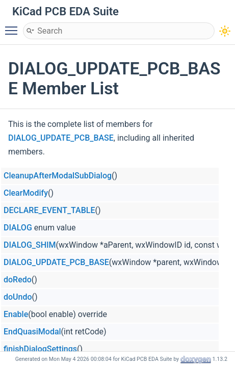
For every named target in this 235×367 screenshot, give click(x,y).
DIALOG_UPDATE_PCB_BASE (61, 138)
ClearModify (26, 193)
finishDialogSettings (40, 349)
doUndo (18, 297)
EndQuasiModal (32, 331)
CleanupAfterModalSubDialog (58, 175)
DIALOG (18, 227)
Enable (16, 314)
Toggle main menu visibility (13, 26)
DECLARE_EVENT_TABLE (49, 210)
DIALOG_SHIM (30, 245)
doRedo (18, 279)
